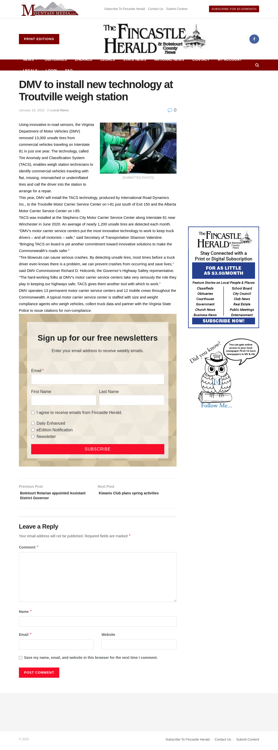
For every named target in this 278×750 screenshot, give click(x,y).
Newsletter (46, 436)
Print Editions (39, 39)
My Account (230, 59)
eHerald (83, 59)
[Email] (97, 379)
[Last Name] (131, 400)
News (28, 59)
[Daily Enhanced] (32, 423)
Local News (60, 110)
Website (108, 637)
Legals (107, 59)
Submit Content (177, 9)
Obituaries (56, 59)
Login (51, 70)
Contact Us (155, 9)
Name (25, 614)
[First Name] (63, 400)
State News (134, 59)
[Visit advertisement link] (51, 9)
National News (169, 59)
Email (36, 370)
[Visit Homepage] (154, 39)
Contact (200, 59)
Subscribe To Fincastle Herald (124, 9)
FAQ (69, 70)
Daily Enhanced (51, 423)
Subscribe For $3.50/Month (234, 8)
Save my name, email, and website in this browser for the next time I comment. (91, 660)
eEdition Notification (55, 430)
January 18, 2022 (31, 110)
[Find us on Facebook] (254, 39)
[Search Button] (257, 64)
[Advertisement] (223, 110)
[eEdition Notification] (32, 430)
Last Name (109, 391)
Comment (29, 550)
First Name (41, 391)
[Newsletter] (32, 436)
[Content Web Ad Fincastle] (223, 277)
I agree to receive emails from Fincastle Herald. (79, 412)
